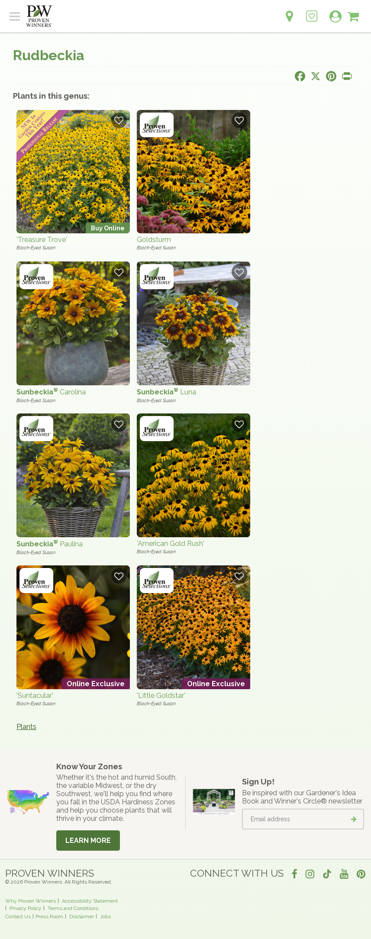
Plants (26, 727)
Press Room (49, 916)
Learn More (88, 840)
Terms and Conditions (73, 908)
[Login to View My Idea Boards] (311, 11)
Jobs (105, 916)
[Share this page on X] (315, 76)
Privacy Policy (26, 908)
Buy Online (108, 228)
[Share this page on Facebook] (300, 76)
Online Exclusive (96, 684)
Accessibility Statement (90, 901)
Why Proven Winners (30, 901)
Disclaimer (81, 916)
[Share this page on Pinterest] (331, 76)
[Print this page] (347, 76)
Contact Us (18, 916)
